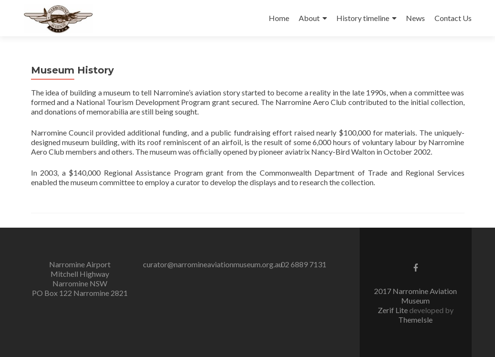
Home (279, 17)
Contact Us (453, 17)
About (309, 17)
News (415, 17)
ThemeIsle (415, 319)
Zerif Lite (393, 310)
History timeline (362, 17)
